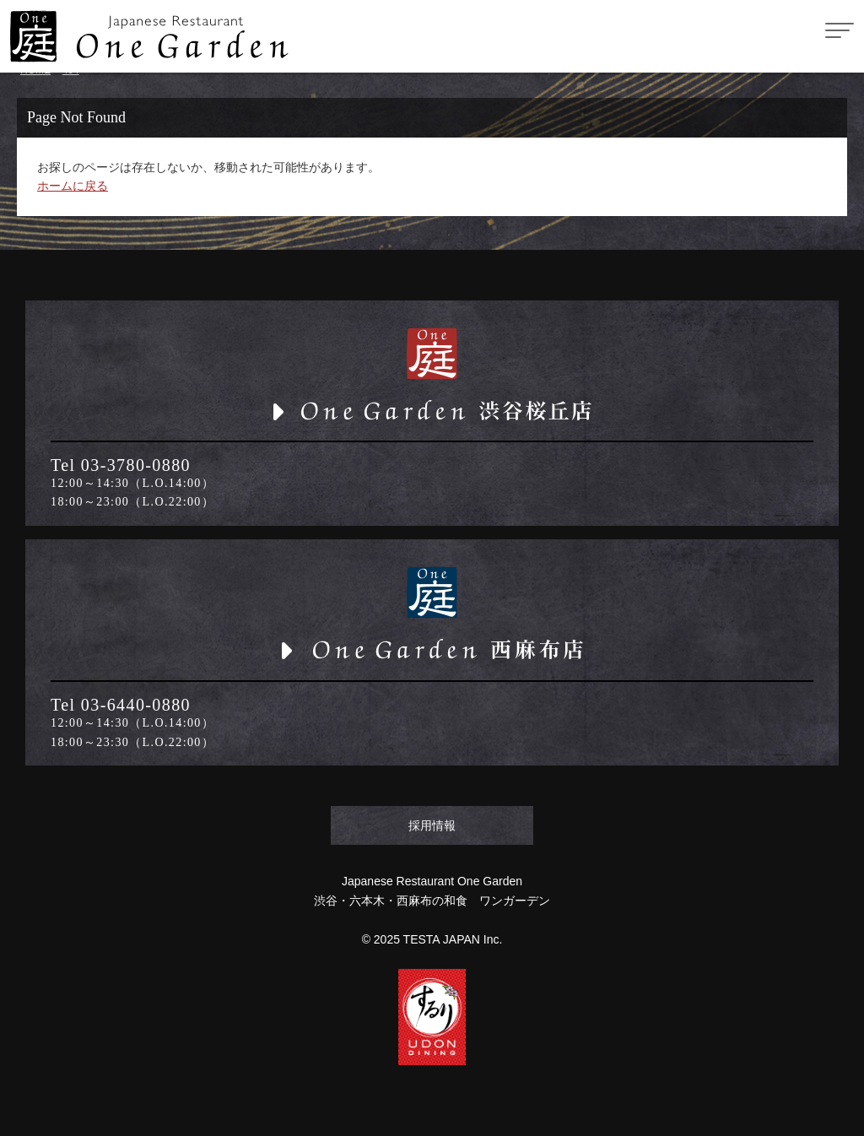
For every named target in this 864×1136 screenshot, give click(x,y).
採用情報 (432, 825)
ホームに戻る (72, 185)
